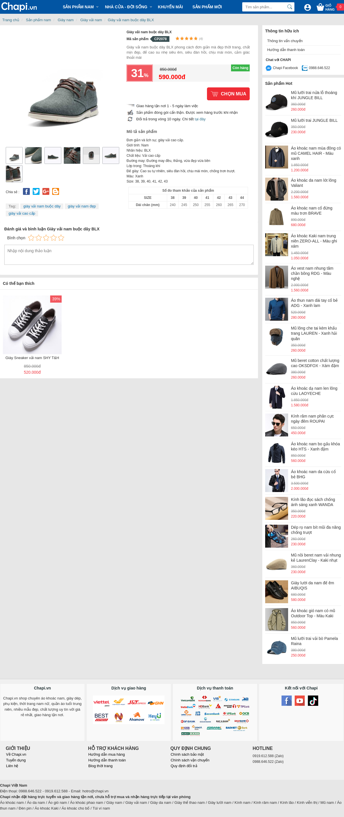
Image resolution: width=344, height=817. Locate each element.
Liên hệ (12, 766)
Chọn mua (233, 93)
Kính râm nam (265, 802)
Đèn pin (25, 808)
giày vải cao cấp (22, 213)
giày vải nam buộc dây (41, 206)
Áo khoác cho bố (76, 808)
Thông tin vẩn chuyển (285, 41)
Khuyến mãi (170, 7)
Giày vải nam (91, 20)
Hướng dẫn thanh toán (286, 50)
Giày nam (66, 20)
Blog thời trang (100, 766)
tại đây (200, 119)
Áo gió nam (57, 802)
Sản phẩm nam (38, 20)
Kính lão (287, 802)
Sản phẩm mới (207, 7)
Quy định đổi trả (184, 766)
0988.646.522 (319, 68)
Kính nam (242, 802)
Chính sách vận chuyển (190, 760)
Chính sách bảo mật (187, 754)
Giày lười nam (219, 802)
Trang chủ (10, 20)
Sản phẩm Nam (78, 7)
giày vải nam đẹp (82, 206)
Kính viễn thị (307, 802)
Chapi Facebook (285, 68)
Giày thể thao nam (189, 802)
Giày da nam (160, 802)
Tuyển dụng (16, 760)
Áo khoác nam (12, 802)
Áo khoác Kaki (46, 808)
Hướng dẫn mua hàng (106, 754)
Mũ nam (327, 802)
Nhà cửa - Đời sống (126, 7)
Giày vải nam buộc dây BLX (131, 20)
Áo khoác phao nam (86, 802)
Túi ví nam (101, 808)
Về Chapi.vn (16, 754)
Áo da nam (36, 802)
